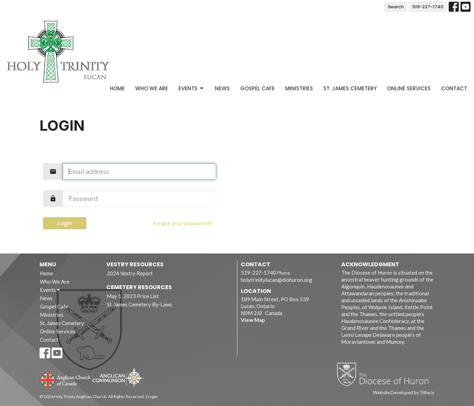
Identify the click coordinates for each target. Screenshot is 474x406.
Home (117, 88)
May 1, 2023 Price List (133, 296)
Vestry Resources (135, 264)
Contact (454, 88)
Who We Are (151, 88)
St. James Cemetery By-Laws (139, 304)
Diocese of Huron (385, 374)
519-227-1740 (428, 6)
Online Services (409, 88)
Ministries (299, 88)
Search (396, 6)
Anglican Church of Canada (65, 378)
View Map (253, 320)
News (222, 88)
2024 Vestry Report (130, 273)
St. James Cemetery (350, 88)
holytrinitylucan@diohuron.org (276, 280)
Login (65, 223)
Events (191, 88)
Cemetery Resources (139, 287)
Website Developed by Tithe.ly (403, 392)
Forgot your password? (182, 223)
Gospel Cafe (257, 88)
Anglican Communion (118, 377)
